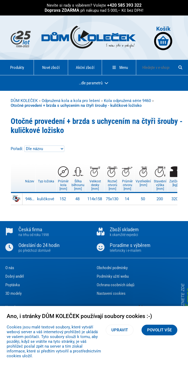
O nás (9, 267)
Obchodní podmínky (112, 267)
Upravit (119, 330)
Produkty (17, 67)
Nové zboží (51, 67)
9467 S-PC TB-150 (29, 199)
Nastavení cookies (111, 293)
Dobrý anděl (14, 276)
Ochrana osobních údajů (115, 284)
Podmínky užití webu (113, 276)
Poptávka (12, 284)
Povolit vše (159, 330)
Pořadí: (17, 148)
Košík (163, 37)
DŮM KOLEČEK (24, 100)
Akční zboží (85, 67)
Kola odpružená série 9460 (127, 100)
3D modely (13, 293)
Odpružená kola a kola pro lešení (71, 100)
